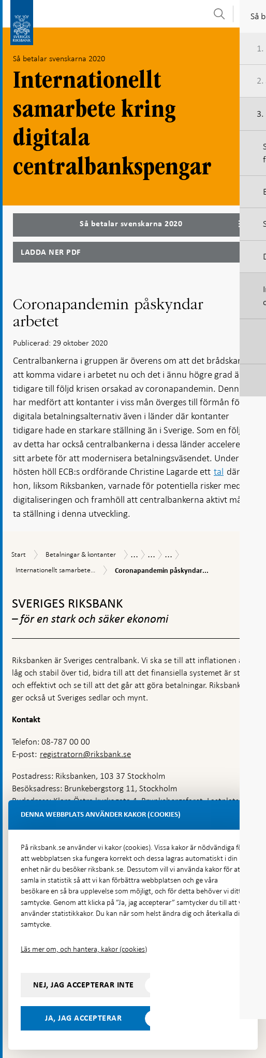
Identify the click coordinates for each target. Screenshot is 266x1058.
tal (219, 471)
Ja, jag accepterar (83, 1018)
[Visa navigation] (250, 13)
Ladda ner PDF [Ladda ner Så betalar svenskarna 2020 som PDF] (51, 252)
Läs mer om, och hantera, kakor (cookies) (84, 949)
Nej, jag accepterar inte (83, 985)
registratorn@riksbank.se (85, 754)
